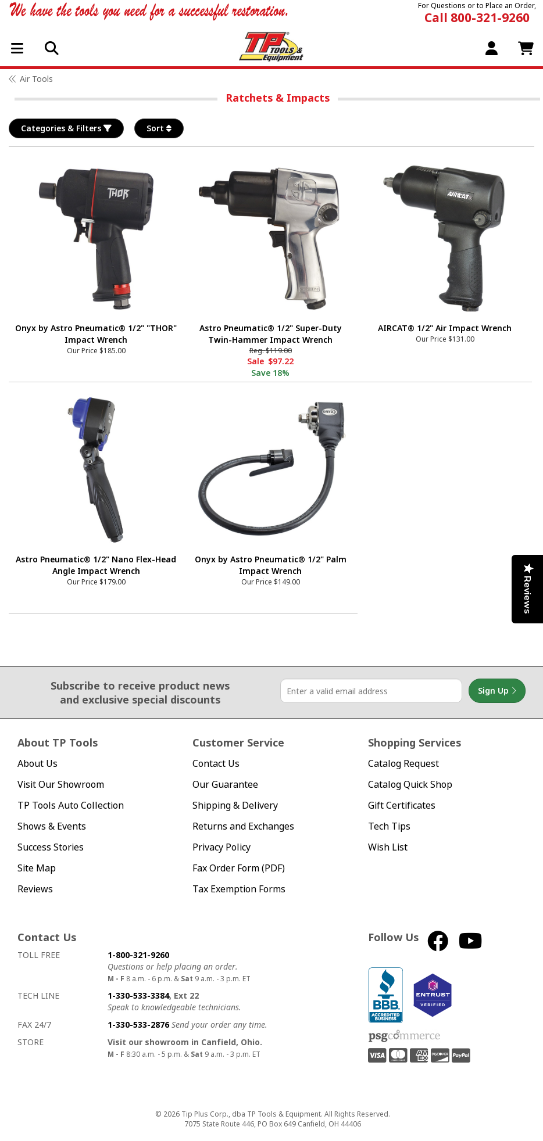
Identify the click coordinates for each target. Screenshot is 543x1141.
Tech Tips (389, 826)
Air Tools (36, 78)
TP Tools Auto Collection (70, 805)
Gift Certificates (401, 805)
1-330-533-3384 (138, 995)
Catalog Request (403, 764)
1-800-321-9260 (138, 954)
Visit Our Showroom (60, 784)
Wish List (388, 847)
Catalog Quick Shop (410, 784)
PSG (404, 1036)
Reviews (35, 889)
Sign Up (497, 691)
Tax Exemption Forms (238, 889)
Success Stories (50, 847)
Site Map (36, 868)
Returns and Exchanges (243, 826)
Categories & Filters (66, 128)
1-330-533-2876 (138, 1024)
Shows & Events (51, 826)
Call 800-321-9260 (477, 17)
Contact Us (216, 764)
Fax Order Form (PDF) (238, 868)
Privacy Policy (221, 847)
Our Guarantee (225, 784)
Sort (159, 128)
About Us (37, 764)
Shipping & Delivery (235, 805)
